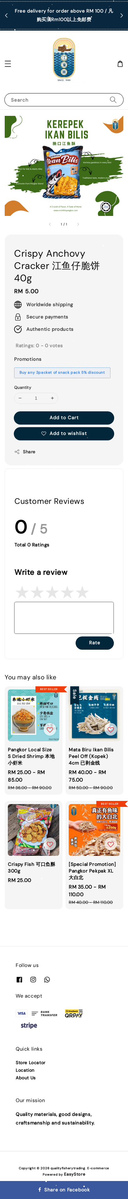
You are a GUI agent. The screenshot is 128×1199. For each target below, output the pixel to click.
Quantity (22, 387)
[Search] (113, 99)
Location (25, 1070)
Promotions (28, 359)
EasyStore (74, 1174)
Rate (94, 643)
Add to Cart (64, 418)
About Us (26, 1078)
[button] (8, 64)
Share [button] (24, 452)
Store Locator (30, 1062)
